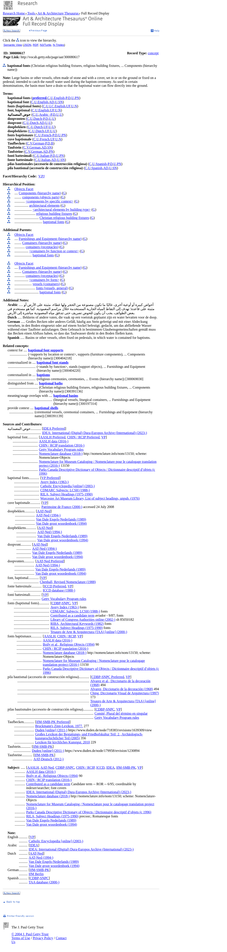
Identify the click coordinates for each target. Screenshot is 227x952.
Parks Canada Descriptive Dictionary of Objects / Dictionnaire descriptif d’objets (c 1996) (88, 812)
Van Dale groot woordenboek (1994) (61, 523)
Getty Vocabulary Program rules (61, 449)
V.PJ (41, 176)
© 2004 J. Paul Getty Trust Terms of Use (29, 936)
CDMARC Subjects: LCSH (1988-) (65, 490)
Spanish (96, 168)
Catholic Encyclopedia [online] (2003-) (67, 486)
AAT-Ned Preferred (50, 561)
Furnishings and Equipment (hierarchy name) (50, 239)
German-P (40, 143)
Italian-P (46, 156)
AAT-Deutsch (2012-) (48, 759)
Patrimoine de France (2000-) (62, 507)
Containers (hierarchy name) (42, 243)
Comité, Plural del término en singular (121, 713)
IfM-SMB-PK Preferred (52, 722)
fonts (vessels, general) (52, 288)
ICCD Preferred (55, 586)
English (43, 102)
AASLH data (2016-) (53, 441)
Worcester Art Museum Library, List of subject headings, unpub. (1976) (90, 498)
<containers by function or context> (54, 251)
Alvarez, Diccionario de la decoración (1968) (121, 689)
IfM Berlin (36, 874)
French (44, 139)
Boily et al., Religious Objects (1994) (69, 644)
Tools (31, 13)
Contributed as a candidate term (72, 615)
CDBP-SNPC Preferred (108, 677)
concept (153, 53)
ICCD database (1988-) (59, 590)
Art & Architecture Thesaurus (58, 13)
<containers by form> (44, 280)
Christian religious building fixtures (64, 218)
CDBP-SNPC (61, 603)
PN (77, 98)
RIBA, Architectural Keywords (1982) (77, 624)
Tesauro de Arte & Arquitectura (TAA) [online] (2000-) (88, 632)
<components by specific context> (49, 201)
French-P (48, 135)
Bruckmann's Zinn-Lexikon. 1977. (59, 726)
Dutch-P (39, 119)
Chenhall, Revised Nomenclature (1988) (68, 582)
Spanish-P (102, 164)
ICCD (100, 767)
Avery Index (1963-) (54, 482)
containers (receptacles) (42, 247)
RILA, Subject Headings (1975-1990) (66, 494)
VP (103, 437)
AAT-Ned (44, 511)
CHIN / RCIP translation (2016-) (61, 445)
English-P (60, 98)
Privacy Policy (43, 938)
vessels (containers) (46, 284)
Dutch (34, 123)
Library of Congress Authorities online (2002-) (82, 619)
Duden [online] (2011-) (51, 730)
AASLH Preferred (52, 437)
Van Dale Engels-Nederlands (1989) (61, 519)
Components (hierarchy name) (40, 193)
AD (51, 102)
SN (60, 102)
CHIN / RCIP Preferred (83, 437)
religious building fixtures (54, 213)
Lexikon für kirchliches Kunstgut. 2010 (62, 742)
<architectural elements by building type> (62, 209)
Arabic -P (45, 114)
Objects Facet (24, 189)
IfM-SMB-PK (43, 746)
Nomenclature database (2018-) (61, 453)
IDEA (110, 767)
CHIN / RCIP (66, 636)
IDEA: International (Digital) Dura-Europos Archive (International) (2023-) (94, 433)
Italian (45, 160)
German (35, 147)
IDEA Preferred (54, 428)
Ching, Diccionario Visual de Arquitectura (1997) (124, 693)
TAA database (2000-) (44, 882)
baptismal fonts (53, 222)
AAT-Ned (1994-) (48, 515)
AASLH (49, 636)
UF (68, 106)
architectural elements (44, 205)
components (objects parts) (41, 197)
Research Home (14, 13)
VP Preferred (51, 478)
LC (51, 106)
